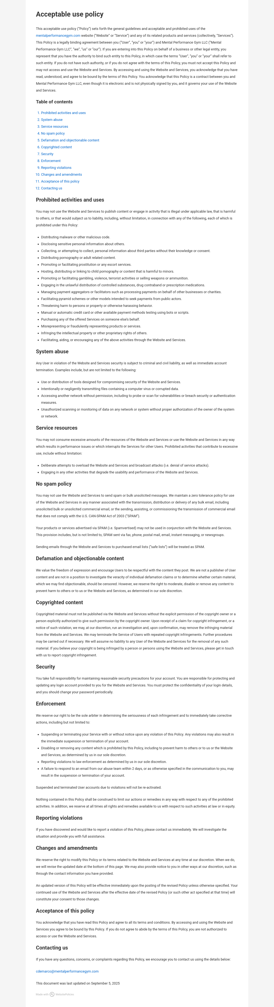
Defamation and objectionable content (70, 140)
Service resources (54, 126)
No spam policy (53, 133)
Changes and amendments (61, 174)
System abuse (52, 120)
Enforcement (51, 161)
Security (47, 154)
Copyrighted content (56, 147)
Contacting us (51, 188)
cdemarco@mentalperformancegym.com (67, 971)
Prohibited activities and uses (63, 113)
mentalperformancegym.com (58, 36)
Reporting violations (56, 168)
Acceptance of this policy (60, 181)
